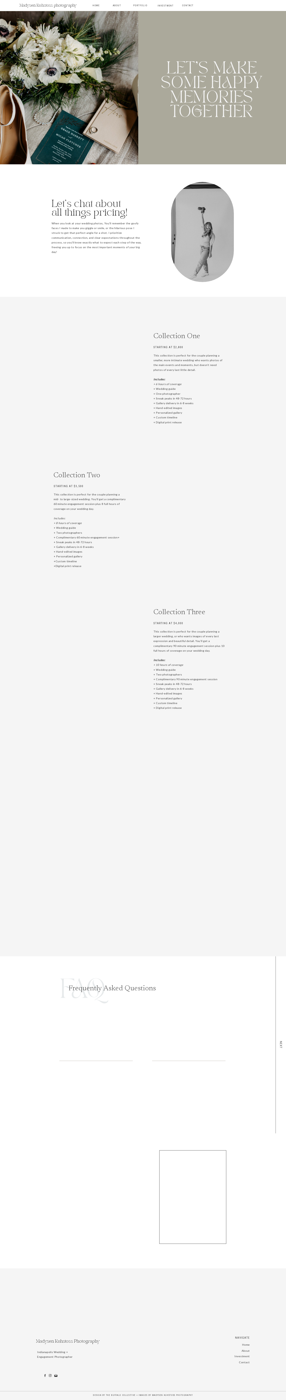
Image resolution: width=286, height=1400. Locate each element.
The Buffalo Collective (121, 1395)
